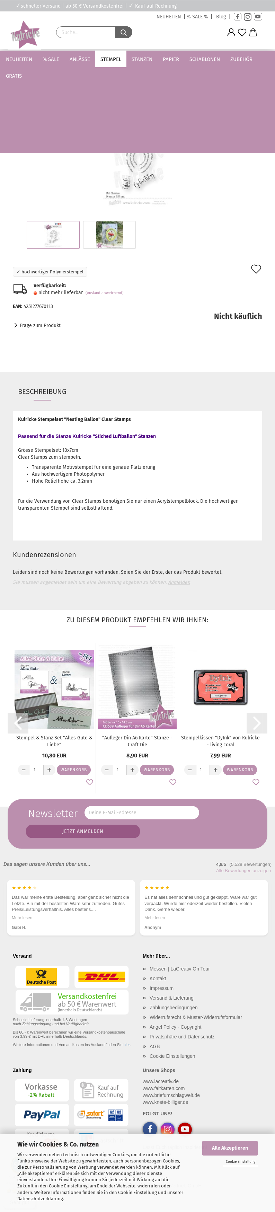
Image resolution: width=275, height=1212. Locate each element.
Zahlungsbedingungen (174, 1007)
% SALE (61, 59)
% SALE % (197, 17)
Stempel (120, 59)
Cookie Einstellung (240, 1162)
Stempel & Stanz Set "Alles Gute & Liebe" (54, 741)
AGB (155, 1046)
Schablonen (214, 59)
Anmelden (179, 582)
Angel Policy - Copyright (175, 1027)
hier (127, 1045)
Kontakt (158, 978)
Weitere (250, 59)
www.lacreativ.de (161, 1081)
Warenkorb (74, 769)
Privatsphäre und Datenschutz (182, 1036)
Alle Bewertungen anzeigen (243, 870)
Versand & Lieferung (172, 998)
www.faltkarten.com (164, 1088)
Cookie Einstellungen (172, 1056)
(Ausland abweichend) (105, 293)
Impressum (162, 988)
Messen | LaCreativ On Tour (180, 969)
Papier (181, 59)
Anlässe (90, 59)
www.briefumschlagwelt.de (171, 1095)
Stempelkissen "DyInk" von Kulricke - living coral (220, 741)
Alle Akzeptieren (230, 1148)
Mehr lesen (22, 917)
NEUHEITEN (169, 17)
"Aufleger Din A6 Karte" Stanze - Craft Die (137, 741)
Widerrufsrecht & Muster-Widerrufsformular (196, 1017)
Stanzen (152, 59)
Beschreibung (42, 391)
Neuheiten (29, 59)
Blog (221, 17)
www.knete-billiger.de (165, 1102)
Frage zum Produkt (40, 325)
